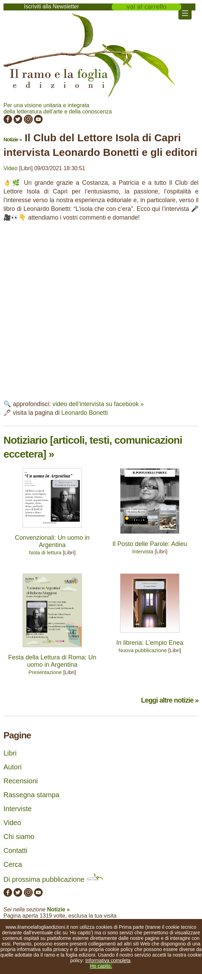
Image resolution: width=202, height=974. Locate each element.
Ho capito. (101, 966)
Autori (12, 767)
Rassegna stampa (31, 795)
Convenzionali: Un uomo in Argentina (52, 541)
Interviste (17, 809)
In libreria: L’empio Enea (149, 642)
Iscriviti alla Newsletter (51, 6)
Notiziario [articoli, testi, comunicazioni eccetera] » (92, 447)
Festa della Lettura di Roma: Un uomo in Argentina (52, 661)
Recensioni (20, 781)
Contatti (15, 850)
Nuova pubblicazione (142, 650)
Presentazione (45, 672)
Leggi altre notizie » (170, 700)
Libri (10, 753)
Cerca (12, 864)
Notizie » (12, 139)
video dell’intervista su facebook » (98, 404)
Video (10, 168)
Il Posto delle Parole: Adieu (149, 543)
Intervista (142, 551)
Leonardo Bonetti (84, 412)
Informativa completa (108, 960)
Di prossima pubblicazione (53, 879)
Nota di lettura (45, 552)
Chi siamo (18, 836)
